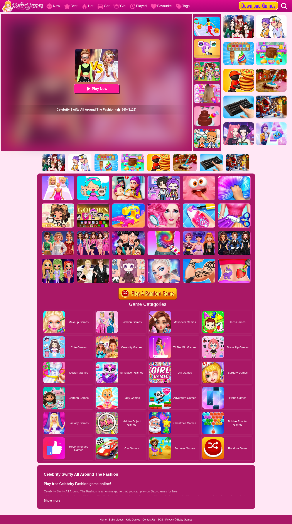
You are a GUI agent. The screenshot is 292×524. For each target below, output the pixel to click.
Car (103, 6)
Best (71, 6)
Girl (119, 6)
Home (103, 519)
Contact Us (148, 519)
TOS (160, 519)
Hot (87, 6)
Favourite (161, 6)
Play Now (96, 88)
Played (138, 6)
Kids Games (133, 519)
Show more (52, 500)
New (53, 6)
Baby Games (184, 519)
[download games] (258, 1)
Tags (183, 6)
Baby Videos (116, 519)
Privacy (169, 519)
